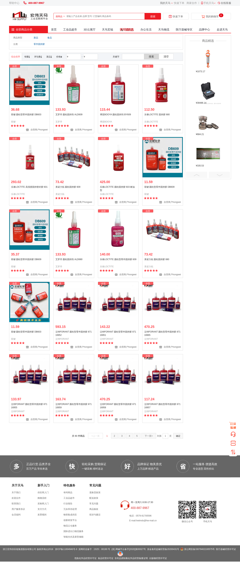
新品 (36, 37)
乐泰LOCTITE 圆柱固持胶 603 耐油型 (117, 189)
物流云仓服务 (70, 525)
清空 (166, 56)
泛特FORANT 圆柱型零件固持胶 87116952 (74, 333)
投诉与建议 (94, 514)
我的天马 (165, 2)
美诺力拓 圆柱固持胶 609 (68, 187)
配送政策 (93, 498)
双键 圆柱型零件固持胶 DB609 (159, 187)
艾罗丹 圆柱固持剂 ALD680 (69, 259)
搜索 (152, 16)
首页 (54, 29)
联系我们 (16, 503)
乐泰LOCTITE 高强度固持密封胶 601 (29, 187)
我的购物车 (212, 16)
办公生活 (146, 29)
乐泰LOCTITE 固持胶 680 (157, 114)
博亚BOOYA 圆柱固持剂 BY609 (115, 114)
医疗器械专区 (184, 29)
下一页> (149, 436)
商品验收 (93, 509)
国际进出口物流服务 (73, 531)
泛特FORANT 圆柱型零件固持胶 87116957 (162, 406)
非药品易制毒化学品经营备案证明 (131, 558)
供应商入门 (43, 492)
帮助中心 (14, 2)
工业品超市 (70, 29)
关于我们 (16, 492)
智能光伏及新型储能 (73, 537)
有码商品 (67, 492)
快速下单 (179, 2)
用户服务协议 (18, 509)
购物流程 (42, 498)
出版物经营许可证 (158, 558)
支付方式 (42, 509)
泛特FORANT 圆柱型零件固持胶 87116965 (162, 333)
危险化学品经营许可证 (85, 558)
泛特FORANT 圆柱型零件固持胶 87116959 (74, 406)
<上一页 (96, 436)
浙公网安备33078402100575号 (199, 549)
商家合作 (192, 2)
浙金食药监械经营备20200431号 (163, 549)
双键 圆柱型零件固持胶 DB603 (26, 114)
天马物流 (163, 29)
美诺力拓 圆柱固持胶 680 (156, 259)
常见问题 (93, 503)
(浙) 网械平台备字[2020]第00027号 (128, 549)
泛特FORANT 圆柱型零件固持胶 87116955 (29, 406)
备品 (49, 37)
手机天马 (207, 2)
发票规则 (42, 514)
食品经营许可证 (105, 558)
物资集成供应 (70, 514)
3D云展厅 (89, 29)
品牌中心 (204, 29)
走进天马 (222, 29)
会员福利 (16, 514)
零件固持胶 (39, 44)
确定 (178, 436)
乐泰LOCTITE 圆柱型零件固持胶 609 (118, 259)
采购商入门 (43, 503)
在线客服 (224, 2)
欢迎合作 (16, 498)
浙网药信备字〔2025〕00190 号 (94, 549)
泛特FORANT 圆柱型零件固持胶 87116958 (118, 406)
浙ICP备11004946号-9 (66, 549)
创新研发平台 (70, 520)
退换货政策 (94, 492)
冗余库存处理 (70, 509)
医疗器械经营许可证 (226, 549)
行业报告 (67, 503)
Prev (196, 175)
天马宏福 (107, 29)
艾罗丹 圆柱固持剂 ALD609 (69, 114)
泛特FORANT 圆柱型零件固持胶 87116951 (118, 333)
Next (219, 175)
